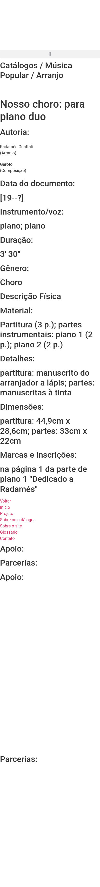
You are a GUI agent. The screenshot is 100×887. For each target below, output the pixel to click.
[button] (50, 54)
